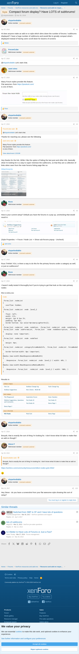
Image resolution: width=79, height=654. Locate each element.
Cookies (9, 574)
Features (43, 613)
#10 (76, 488)
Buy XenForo (33, 597)
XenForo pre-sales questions (32, 524)
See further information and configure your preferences (23, 638)
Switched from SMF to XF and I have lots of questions (37, 512)
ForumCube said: (9, 129)
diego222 (9, 524)
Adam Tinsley (10, 534)
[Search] (76, 2)
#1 (77, 29)
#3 (77, 77)
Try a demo (46, 597)
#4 (77, 124)
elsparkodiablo (8, 15)
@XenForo (33, 602)
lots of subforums (14, 522)
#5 (77, 211)
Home (36, 578)
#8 (77, 431)
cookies (19, 632)
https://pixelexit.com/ (25, 84)
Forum (6, 613)
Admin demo (44, 622)
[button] (15, 574)
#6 (77, 259)
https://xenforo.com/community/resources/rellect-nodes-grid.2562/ (27, 468)
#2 (77, 58)
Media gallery (9, 616)
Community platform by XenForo (23, 582)
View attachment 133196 (11, 153)
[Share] (73, 29)
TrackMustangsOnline (13, 514)
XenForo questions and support (42, 514)
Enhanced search (10, 622)
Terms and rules (10, 578)
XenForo (46, 602)
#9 (77, 453)
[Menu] (3, 2)
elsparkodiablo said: (10, 458)
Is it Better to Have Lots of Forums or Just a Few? (29, 532)
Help (30, 578)
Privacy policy (22, 578)
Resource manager (11, 619)
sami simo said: (8, 141)
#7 (77, 281)
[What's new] (71, 2)
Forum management (32, 534)
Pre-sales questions (46, 619)
